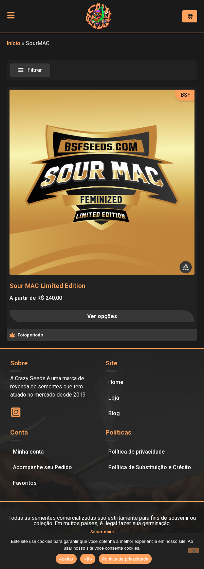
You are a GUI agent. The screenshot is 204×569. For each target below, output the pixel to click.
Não (88, 559)
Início (13, 43)
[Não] (193, 550)
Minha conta (28, 451)
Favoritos (25, 483)
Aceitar (66, 559)
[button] (186, 267)
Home (115, 382)
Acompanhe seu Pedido (42, 467)
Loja (113, 397)
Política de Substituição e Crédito (149, 467)
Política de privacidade (136, 451)
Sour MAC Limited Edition (48, 286)
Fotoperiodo (30, 334)
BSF (185, 95)
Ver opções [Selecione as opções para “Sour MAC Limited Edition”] (102, 316)
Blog (114, 413)
